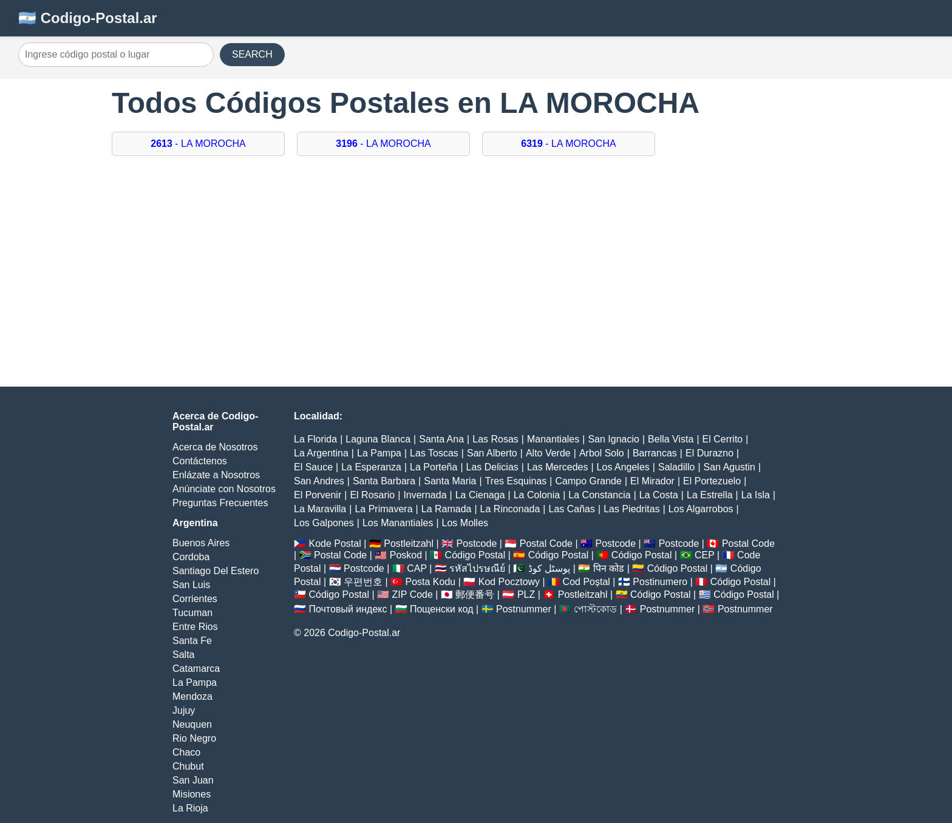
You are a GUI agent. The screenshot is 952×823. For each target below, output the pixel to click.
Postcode (477, 543)
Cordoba (190, 557)
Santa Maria (450, 481)
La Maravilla (320, 509)
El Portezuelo (712, 481)
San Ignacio (613, 439)
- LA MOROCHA (198, 143)
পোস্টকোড (595, 609)
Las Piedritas (632, 509)
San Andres (319, 481)
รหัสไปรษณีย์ (477, 568)
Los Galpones (324, 523)
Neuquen (192, 724)
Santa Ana (441, 439)
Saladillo (676, 467)
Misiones (191, 794)
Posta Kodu (430, 582)
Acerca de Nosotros (215, 447)
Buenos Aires (200, 543)
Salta (183, 654)
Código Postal (475, 555)
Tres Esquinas (516, 481)
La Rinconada (510, 509)
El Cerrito (722, 439)
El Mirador (652, 481)
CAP (417, 568)
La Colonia (537, 495)
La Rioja (190, 808)
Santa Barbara (384, 481)
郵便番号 (474, 594)
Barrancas (655, 453)
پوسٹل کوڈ (549, 568)
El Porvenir (317, 495)
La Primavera (383, 509)
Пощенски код (442, 609)
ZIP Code (412, 594)
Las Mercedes (557, 467)
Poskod (406, 555)
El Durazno (709, 453)
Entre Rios (195, 626)
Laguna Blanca (377, 439)
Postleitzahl (408, 543)
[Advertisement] (476, 277)
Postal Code (546, 543)
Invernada (424, 495)
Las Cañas (572, 509)
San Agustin (729, 467)
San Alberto (492, 453)
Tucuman (192, 613)
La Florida (315, 439)
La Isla (755, 495)
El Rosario (372, 495)
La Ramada (446, 509)
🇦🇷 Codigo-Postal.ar (87, 18)
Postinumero (660, 582)
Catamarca (196, 668)
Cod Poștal (586, 582)
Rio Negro (194, 738)
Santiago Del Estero (215, 571)
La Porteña (433, 467)
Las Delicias (492, 467)
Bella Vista (670, 439)
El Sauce (313, 467)
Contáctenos (199, 461)
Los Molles (465, 523)
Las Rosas (495, 439)
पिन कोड (608, 568)
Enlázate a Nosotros (216, 475)
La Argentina (321, 453)
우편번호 (363, 582)
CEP (705, 555)
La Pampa (194, 682)
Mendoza (192, 696)
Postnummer (523, 609)
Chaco (186, 752)
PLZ (526, 594)
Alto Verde (548, 453)
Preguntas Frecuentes (220, 503)
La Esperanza (371, 467)
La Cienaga (480, 495)
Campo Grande (588, 481)
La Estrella (710, 495)
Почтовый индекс (347, 609)
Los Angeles (623, 467)
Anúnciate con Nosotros (224, 489)
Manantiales (553, 439)
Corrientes (194, 599)
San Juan (193, 780)
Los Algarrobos (700, 509)
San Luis (191, 585)
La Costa (658, 495)
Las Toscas (434, 453)
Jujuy (183, 710)
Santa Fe (192, 640)
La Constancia (599, 495)
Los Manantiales (397, 523)
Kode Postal (334, 543)
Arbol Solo (601, 453)
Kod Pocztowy (509, 582)
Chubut (188, 766)
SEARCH (252, 54)
